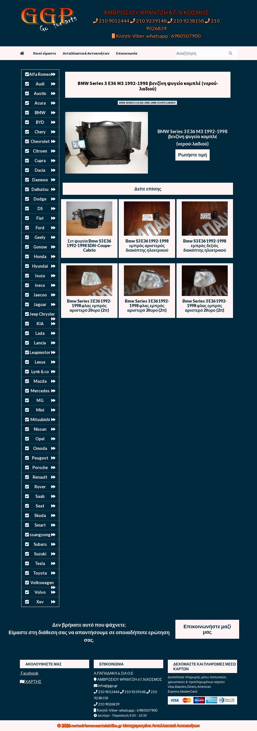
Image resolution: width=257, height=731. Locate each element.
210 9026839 (106, 704)
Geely (40, 237)
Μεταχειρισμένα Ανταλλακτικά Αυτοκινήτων (161, 725)
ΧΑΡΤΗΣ (30, 681)
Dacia (40, 170)
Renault (40, 477)
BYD (40, 122)
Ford (40, 227)
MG (40, 400)
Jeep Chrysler (42, 314)
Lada (40, 333)
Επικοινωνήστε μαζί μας (207, 629)
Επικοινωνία (126, 53)
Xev (40, 601)
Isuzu (40, 275)
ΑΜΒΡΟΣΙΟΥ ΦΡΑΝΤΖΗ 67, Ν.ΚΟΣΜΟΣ (156, 12)
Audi (40, 83)
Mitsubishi (40, 419)
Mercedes (40, 390)
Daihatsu (40, 189)
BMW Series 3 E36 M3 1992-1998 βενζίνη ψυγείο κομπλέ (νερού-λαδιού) (148, 86)
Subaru (40, 544)
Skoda (40, 515)
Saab (40, 496)
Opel (40, 438)
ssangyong (40, 534)
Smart (40, 525)
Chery (40, 131)
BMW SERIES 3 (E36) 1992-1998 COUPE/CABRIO (147, 102)
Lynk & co (40, 371)
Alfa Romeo (40, 74)
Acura (40, 103)
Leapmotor (40, 352)
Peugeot (40, 457)
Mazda (40, 381)
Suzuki (40, 553)
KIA (40, 323)
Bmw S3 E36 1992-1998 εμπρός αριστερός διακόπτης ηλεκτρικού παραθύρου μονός (147, 247)
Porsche (40, 467)
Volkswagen (42, 582)
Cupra (40, 160)
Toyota (40, 572)
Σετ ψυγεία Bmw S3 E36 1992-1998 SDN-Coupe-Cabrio (89, 245)
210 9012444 (111, 21)
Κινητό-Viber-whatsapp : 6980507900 (156, 36)
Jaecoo (40, 294)
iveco (40, 285)
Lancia (40, 342)
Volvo (40, 592)
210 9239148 (148, 21)
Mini (40, 409)
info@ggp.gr (106, 685)
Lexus (40, 361)
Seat (40, 505)
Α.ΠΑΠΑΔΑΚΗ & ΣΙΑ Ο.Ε (113, 673)
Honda (40, 256)
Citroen (40, 150)
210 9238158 (186, 21)
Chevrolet (40, 141)
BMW (40, 112)
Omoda (40, 448)
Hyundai (40, 266)
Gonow (40, 246)
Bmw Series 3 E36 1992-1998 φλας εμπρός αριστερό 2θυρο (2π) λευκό (89, 307)
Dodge (40, 198)
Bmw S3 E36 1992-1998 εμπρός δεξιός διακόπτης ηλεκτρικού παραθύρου (204, 247)
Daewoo (40, 179)
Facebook (29, 673)
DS (40, 208)
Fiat (40, 218)
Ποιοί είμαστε (44, 53)
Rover (40, 486)
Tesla (40, 563)
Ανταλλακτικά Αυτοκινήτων (86, 53)
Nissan (40, 429)
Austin (40, 93)
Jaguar (40, 304)
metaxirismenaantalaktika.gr (97, 725)
